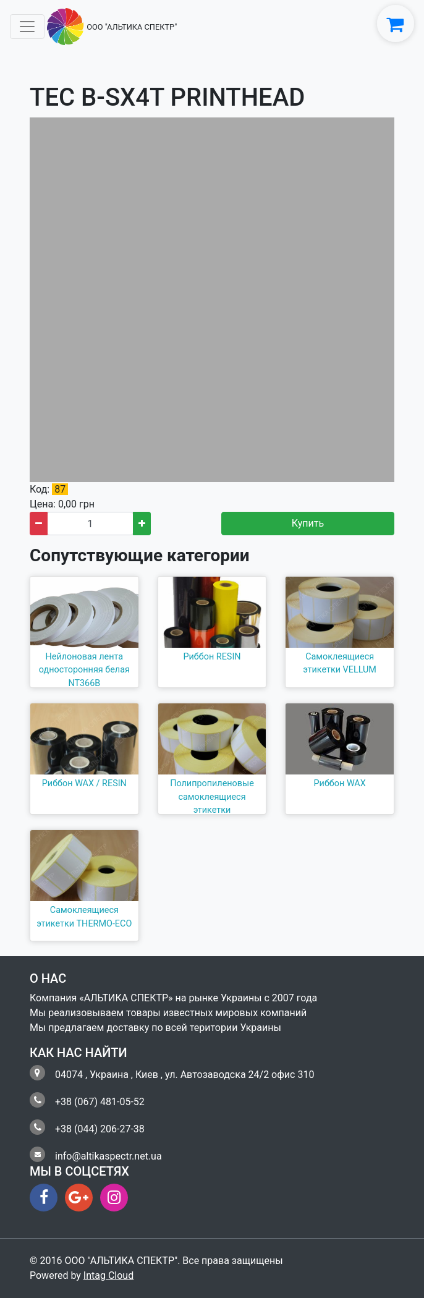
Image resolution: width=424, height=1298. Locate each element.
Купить (308, 523)
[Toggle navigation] (27, 26)
